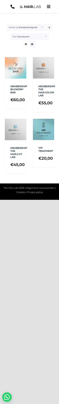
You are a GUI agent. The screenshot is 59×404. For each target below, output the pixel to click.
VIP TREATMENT (45, 149)
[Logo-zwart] (30, 6)
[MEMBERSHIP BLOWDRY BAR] (15, 68)
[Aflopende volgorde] (49, 27)
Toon (21, 36)
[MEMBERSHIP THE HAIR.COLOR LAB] (43, 68)
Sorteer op (23, 27)
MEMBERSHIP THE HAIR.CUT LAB (18, 152)
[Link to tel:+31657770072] (12, 7)
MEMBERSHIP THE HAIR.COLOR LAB (46, 91)
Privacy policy (35, 192)
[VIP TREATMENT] (43, 129)
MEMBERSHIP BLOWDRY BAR (18, 89)
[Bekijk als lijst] (32, 44)
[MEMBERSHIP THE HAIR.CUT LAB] (15, 129)
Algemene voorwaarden (40, 187)
